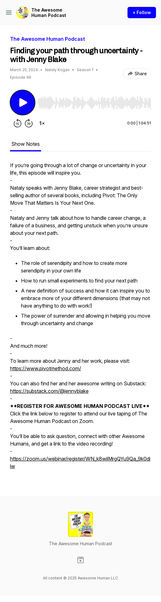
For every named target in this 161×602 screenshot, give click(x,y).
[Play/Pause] (22, 102)
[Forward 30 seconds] (28, 123)
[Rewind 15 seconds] (17, 123)
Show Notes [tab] (25, 144)
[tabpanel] (80, 318)
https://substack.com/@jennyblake (49, 391)
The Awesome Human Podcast (48, 12)
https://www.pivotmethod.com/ (45, 368)
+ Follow (141, 12)
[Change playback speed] (42, 123)
